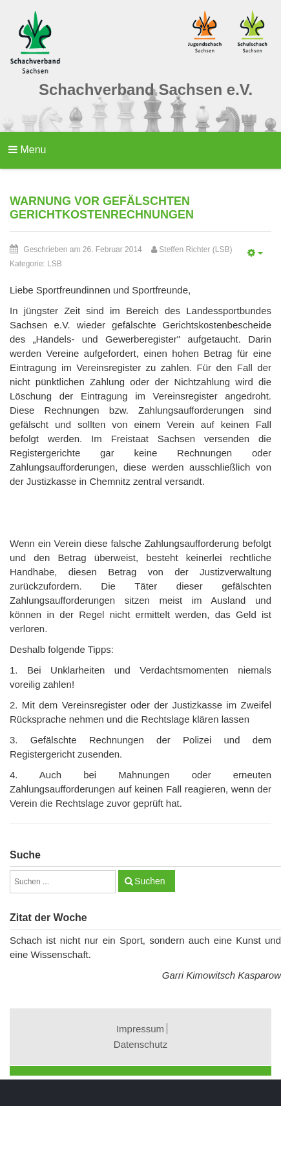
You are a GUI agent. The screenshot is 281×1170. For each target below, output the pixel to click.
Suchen (149, 881)
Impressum (140, 1028)
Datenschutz (140, 1044)
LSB (54, 263)
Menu (27, 149)
